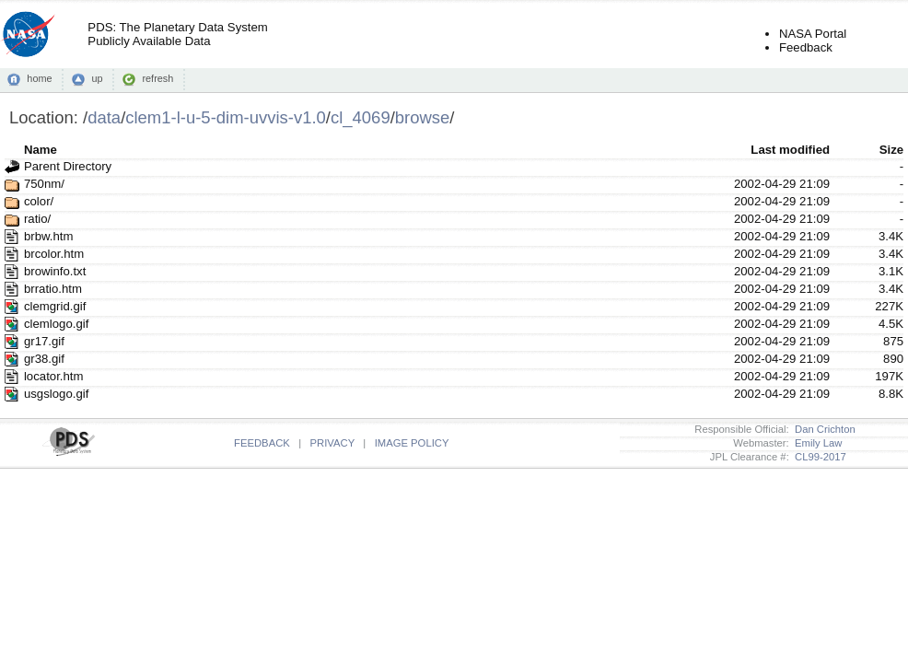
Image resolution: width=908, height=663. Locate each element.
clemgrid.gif (55, 306)
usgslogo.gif (56, 394)
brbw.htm (49, 236)
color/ (38, 201)
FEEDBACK (262, 442)
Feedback (805, 47)
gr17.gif (44, 341)
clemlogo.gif (56, 324)
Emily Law (816, 442)
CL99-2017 (817, 456)
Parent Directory (67, 166)
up (96, 78)
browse (422, 117)
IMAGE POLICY (412, 442)
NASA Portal (812, 34)
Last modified (790, 150)
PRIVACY (332, 442)
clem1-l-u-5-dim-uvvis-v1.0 (225, 117)
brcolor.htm (54, 254)
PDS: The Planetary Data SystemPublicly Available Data (177, 34)
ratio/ (37, 219)
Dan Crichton (822, 429)
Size (891, 150)
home (39, 78)
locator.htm (54, 376)
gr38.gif (44, 359)
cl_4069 (360, 117)
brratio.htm (53, 289)
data (104, 117)
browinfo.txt (55, 271)
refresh (157, 78)
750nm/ (44, 184)
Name (40, 150)
